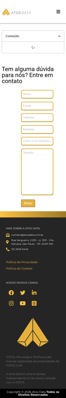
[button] (59, 36)
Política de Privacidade (22, 262)
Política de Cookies (19, 268)
